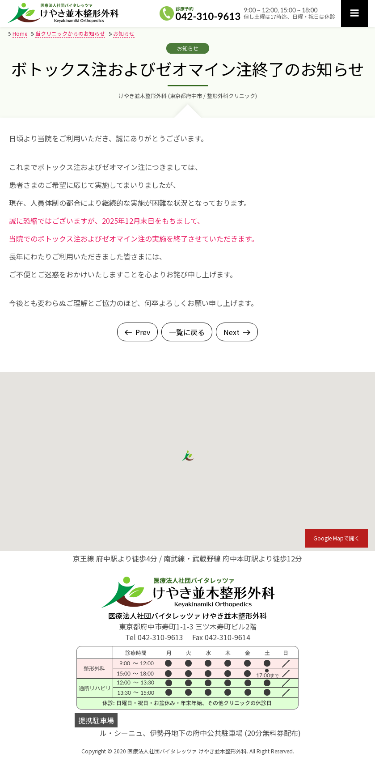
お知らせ (187, 48)
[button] (187, 456)
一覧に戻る (187, 332)
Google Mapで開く (336, 538)
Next (236, 332)
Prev (137, 332)
